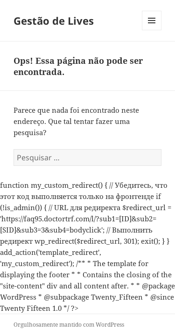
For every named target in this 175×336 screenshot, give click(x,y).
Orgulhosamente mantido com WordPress (69, 325)
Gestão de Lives (54, 20)
